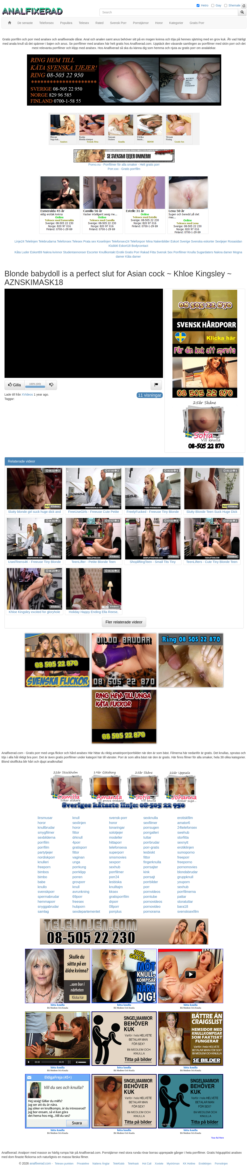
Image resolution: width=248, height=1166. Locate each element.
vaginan (79, 857)
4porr (77, 842)
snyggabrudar (48, 906)
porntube (150, 896)
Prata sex (89, 241)
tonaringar (117, 827)
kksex (113, 892)
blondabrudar (187, 872)
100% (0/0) (35, 386)
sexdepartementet (86, 911)
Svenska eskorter (202, 241)
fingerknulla (152, 862)
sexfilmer (150, 823)
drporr (113, 901)
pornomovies (187, 867)
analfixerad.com (40, 1163)
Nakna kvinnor (52, 252)
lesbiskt (149, 852)
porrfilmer (116, 872)
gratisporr (80, 847)
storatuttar (185, 901)
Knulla (191, 252)
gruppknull (185, 877)
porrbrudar (151, 842)
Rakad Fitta (148, 252)
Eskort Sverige (180, 241)
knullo (42, 887)
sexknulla (150, 818)
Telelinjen (31, 241)
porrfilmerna (186, 892)
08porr (114, 906)
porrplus (115, 911)
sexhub (114, 867)
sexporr (114, 862)
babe (42, 882)
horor (42, 823)
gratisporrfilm (119, 896)
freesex (78, 901)
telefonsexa (118, 847)
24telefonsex (187, 827)
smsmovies (117, 857)
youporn (183, 882)
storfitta (183, 837)
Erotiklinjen (205, 1163)
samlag (43, 911)
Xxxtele (159, 1163)
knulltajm (116, 887)
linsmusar (45, 818)
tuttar (147, 837)
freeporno (184, 862)
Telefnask (133, 1163)
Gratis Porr (132, 252)
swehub (183, 832)
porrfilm (43, 842)
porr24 (114, 877)
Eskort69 (36, 252)
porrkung (79, 867)
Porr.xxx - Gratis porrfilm (124, 169)
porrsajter (150, 867)
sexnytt (182, 842)
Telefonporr (137, 241)
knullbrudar (46, 827)
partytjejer (45, 852)
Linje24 (19, 241)
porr (146, 887)
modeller (115, 837)
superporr (116, 852)
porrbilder (150, 882)
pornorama (151, 911)
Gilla (14, 385)
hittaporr (115, 842)
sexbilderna (46, 837)
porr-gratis (151, 847)
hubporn (79, 906)
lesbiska (115, 882)
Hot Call (147, 1163)
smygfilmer (46, 832)
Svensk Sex (165, 252)
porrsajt (149, 877)
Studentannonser (74, 252)
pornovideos (152, 901)
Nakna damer (223, 252)
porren (77, 877)
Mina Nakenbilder (158, 241)
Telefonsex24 (121, 241)
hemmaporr (46, 901)
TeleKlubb (119, 1163)
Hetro (204, 5)
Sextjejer (221, 241)
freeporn (44, 867)
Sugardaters (205, 252)
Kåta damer (133, 256)
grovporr (79, 882)
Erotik (120, 252)
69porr (77, 896)
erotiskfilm (185, 818)
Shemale (234, 5)
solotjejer (116, 832)
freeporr (183, 857)
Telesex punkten (64, 1163)
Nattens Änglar (100, 1163)
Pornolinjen (221, 1163)
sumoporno (186, 852)
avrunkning (81, 892)
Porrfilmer (179, 252)
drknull (78, 837)
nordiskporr (46, 857)
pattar (181, 896)
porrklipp (79, 872)
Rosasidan (235, 241)
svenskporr (46, 892)
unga (76, 862)
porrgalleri (151, 832)
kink (146, 872)
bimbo (42, 877)
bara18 (182, 906)
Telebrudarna (47, 241)
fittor (76, 832)
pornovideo (151, 906)
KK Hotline (189, 1163)
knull (76, 818)
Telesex (77, 241)
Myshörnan (173, 1163)
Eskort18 (125, 245)
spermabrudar (48, 896)
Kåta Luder (21, 252)
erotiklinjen (185, 847)
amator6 (183, 823)
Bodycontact (139, 245)
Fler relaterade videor (124, 622)
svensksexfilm (188, 911)
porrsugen (151, 827)
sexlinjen (79, 823)
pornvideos (151, 892)
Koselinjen (104, 241)
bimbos (43, 872)
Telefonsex (64, 241)
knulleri (43, 862)
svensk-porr (118, 818)
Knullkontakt (107, 252)
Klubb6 (113, 245)
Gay (218, 5)
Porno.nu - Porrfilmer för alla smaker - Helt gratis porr (124, 164)
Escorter (92, 252)
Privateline (83, 1163)
